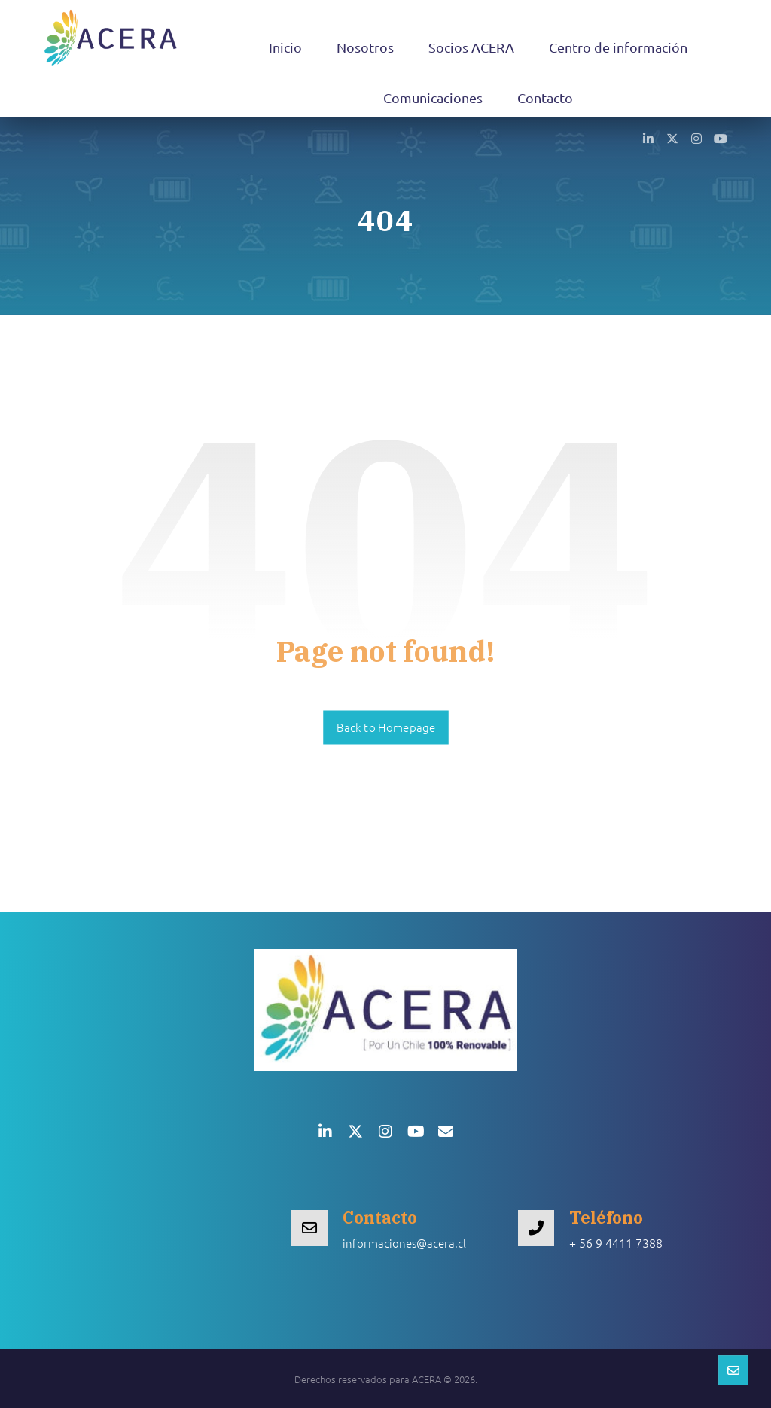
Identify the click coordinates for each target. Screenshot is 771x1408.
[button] (648, 138)
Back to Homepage (386, 727)
